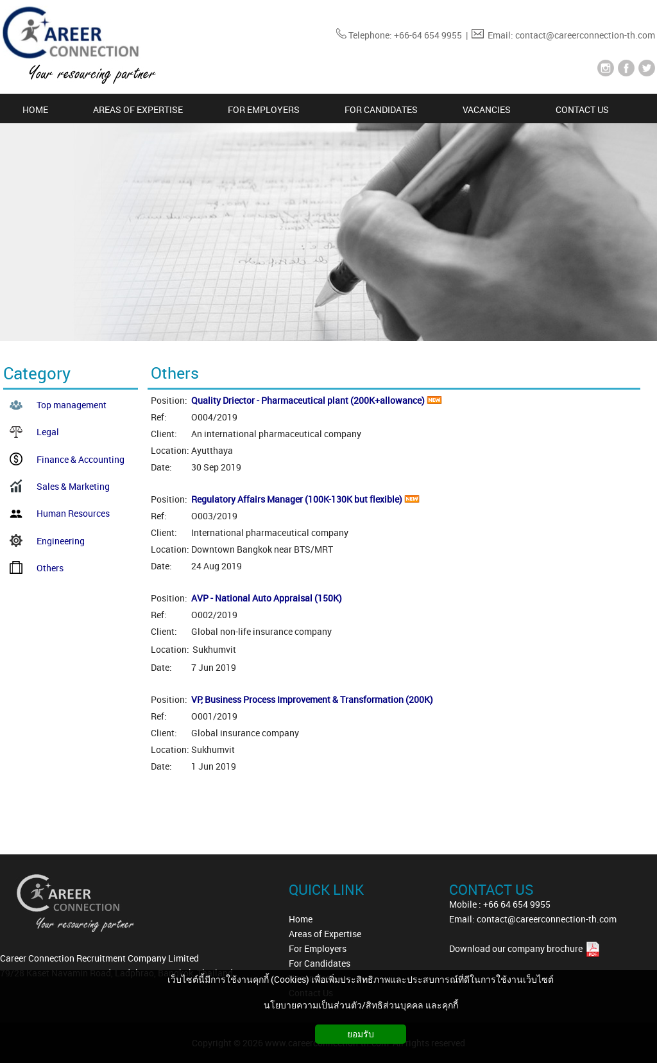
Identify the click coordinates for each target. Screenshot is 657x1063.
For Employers (317, 948)
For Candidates (319, 963)
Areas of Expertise (325, 934)
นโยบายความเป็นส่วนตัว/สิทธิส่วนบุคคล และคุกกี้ (361, 1005)
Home (300, 919)
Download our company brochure (516, 948)
